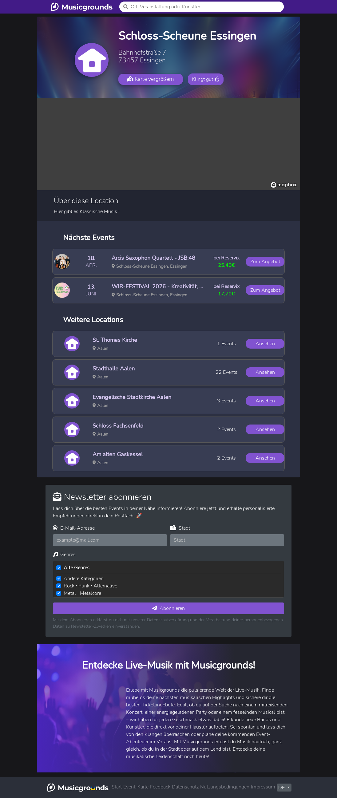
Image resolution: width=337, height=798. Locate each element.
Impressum (263, 787)
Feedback (160, 787)
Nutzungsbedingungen (224, 787)
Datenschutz (185, 787)
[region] (168, 144)
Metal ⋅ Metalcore (82, 593)
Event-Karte (136, 787)
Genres (64, 554)
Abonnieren (168, 608)
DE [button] (282, 787)
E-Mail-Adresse (74, 528)
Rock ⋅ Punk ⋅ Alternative (90, 586)
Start (117, 787)
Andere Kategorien (84, 578)
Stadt (180, 528)
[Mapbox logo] (283, 184)
